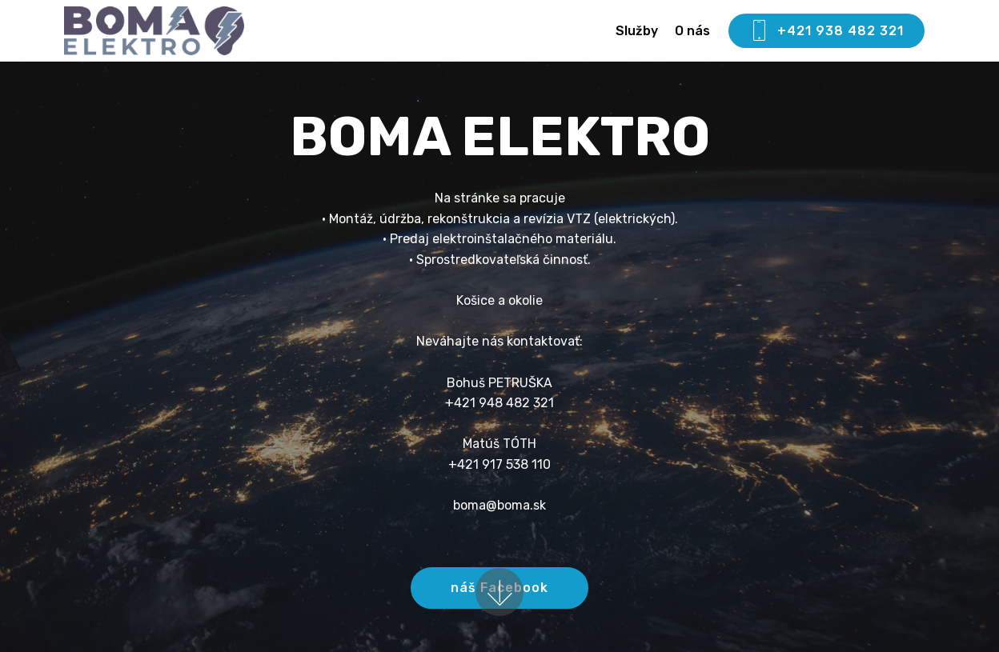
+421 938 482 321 (826, 31)
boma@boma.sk (499, 505)
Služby (637, 30)
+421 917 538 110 (499, 464)
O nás (692, 30)
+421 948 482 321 (499, 402)
